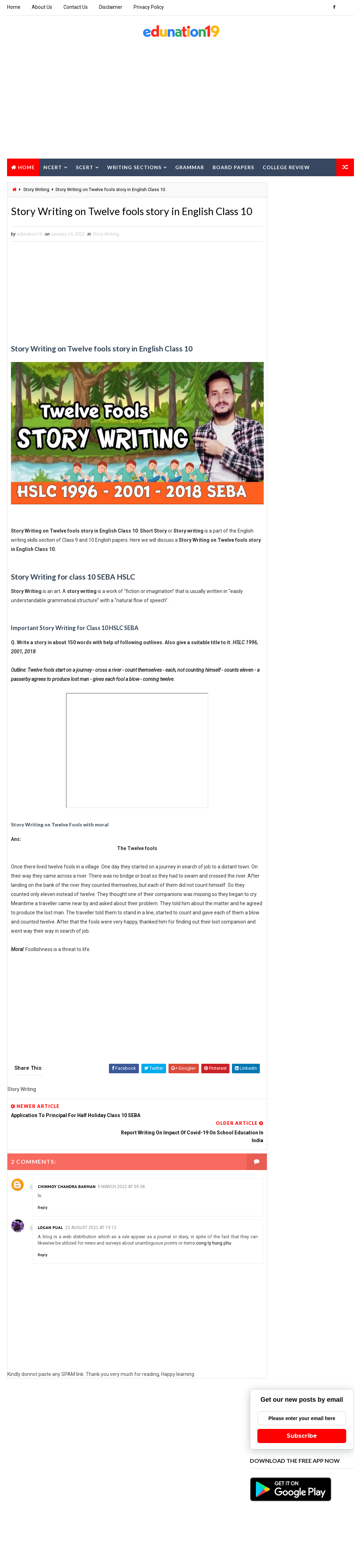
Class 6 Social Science (320, 1121)
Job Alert (311, 1270)
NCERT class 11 (310, 1294)
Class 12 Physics (271, 1072)
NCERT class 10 (269, 1294)
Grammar (189, 167)
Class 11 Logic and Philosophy (286, 973)
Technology (266, 1480)
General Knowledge (305, 1220)
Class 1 (336, 862)
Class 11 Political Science (281, 985)
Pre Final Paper (269, 1381)
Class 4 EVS (265, 1109)
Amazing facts (269, 837)
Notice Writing (269, 1368)
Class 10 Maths (270, 899)
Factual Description (275, 1208)
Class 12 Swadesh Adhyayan (283, 1096)
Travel (323, 1492)
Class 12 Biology (321, 1022)
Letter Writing (268, 1282)
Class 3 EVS (334, 1096)
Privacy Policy (149, 7)
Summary (79, 184)
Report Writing (269, 1393)
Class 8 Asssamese (274, 1146)
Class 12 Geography (274, 1047)
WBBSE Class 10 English (305, 1504)
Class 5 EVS (299, 1109)
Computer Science (273, 1183)
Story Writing (106, 250)
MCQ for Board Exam (315, 1282)
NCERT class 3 (268, 1319)
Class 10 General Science (280, 886)
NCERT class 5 (268, 1331)
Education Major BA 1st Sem (283, 1195)
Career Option (33, 184)
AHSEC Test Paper (319, 825)
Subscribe (302, 240)
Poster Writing (310, 1368)
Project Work (310, 1381)
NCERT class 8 (307, 1344)
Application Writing (315, 837)
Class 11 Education (274, 936)
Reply (42, 1202)
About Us (42, 7)
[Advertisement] (180, 101)
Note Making (305, 1356)
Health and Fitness (273, 1245)
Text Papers (317, 1480)
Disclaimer (110, 7)
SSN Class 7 (309, 1455)
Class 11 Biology (321, 911)
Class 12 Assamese (273, 1022)
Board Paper (266, 862)
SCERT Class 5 (307, 1418)
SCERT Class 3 (307, 1405)
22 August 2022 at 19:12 (90, 1222)
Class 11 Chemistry (274, 923)
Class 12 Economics (274, 1035)
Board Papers (233, 167)
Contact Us (75, 7)
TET (291, 1480)
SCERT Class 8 (268, 1443)
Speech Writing (308, 1443)
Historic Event (319, 1245)
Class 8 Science (320, 1146)
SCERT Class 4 (268, 1418)
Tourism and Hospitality (280, 1492)
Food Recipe (318, 1208)
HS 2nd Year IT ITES (273, 1270)
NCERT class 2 (309, 1307)
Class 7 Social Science (320, 1134)
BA (297, 849)
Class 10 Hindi (331, 886)
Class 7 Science (270, 1134)
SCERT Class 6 (268, 1430)
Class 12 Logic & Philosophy (284, 1059)
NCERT (52, 167)
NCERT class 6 (307, 1331)
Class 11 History (271, 960)
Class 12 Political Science (281, 1084)
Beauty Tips (321, 849)
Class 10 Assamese (273, 874)
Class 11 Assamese (273, 911)
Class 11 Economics (325, 923)
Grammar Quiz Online (304, 1232)
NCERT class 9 (268, 1356)
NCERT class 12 (269, 1307)
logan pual (50, 1222)
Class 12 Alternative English (284, 1010)
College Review (286, 167)
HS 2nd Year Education (277, 1257)
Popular (302, 413)
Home (13, 7)
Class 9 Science (318, 1158)
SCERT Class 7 (307, 1430)
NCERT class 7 (268, 1344)
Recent (267, 413)
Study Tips (304, 1467)
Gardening (264, 1220)
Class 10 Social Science (321, 899)
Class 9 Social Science (277, 1171)
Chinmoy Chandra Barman (67, 1181)
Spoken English (270, 1455)
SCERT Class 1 (310, 1393)
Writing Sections (134, 167)
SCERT (84, 167)
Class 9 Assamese (272, 1158)
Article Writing (269, 849)
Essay (329, 1195)
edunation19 (76, 1538)
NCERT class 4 (307, 1319)
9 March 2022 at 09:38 (121, 1181)
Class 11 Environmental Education (290, 948)
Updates (262, 1504)
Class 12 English (323, 1035)
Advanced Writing (272, 825)
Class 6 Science (270, 1121)
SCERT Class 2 (268, 1405)
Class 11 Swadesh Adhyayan (283, 998)
